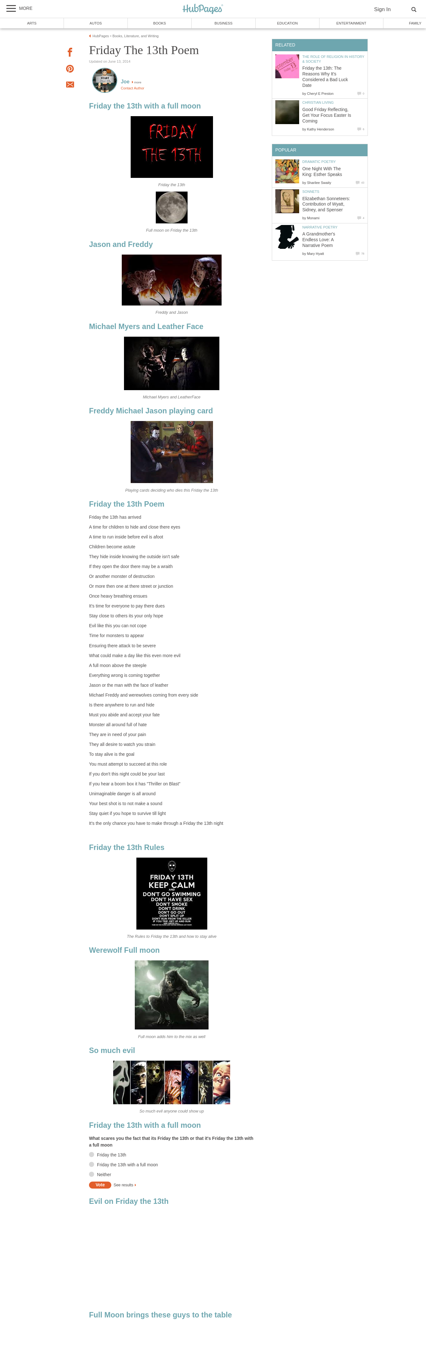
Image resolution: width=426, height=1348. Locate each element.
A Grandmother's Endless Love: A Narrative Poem (318, 240)
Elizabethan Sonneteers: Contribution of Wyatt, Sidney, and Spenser (326, 204)
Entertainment (351, 23)
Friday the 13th (111, 1155)
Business (224, 23)
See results (123, 1185)
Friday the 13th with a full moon (127, 1164)
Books (159, 23)
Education (287, 23)
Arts (32, 23)
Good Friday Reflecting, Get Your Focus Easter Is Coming (326, 115)
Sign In (382, 9)
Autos (96, 23)
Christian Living (318, 102)
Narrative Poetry (320, 227)
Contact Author (132, 88)
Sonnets (310, 191)
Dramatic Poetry (319, 162)
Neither (104, 1174)
